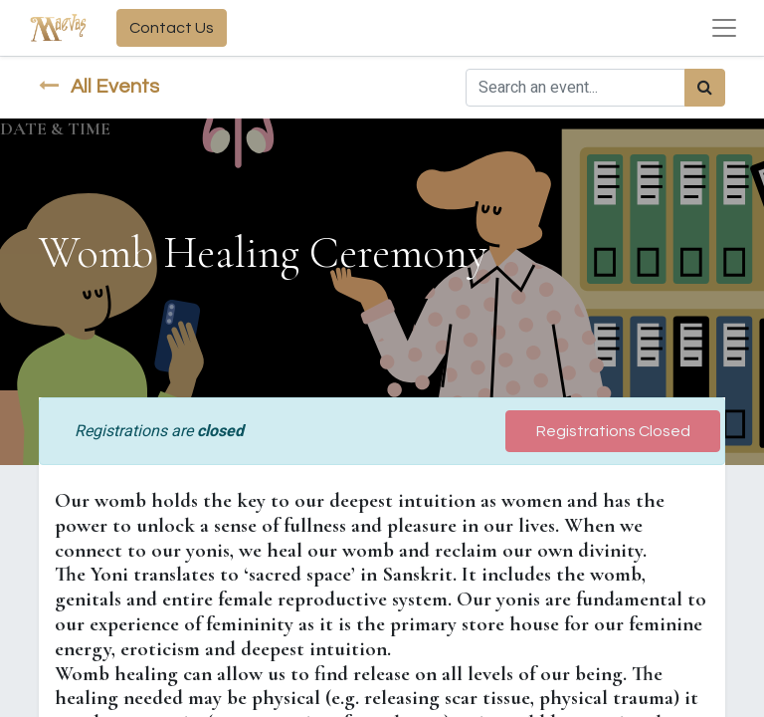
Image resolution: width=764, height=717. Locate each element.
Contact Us (171, 28)
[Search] (704, 88)
